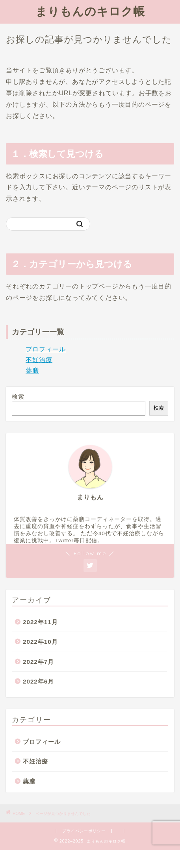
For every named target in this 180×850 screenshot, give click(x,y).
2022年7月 (38, 661)
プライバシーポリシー (84, 831)
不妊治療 (39, 360)
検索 (18, 396)
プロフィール (46, 349)
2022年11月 (40, 622)
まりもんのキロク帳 (90, 11)
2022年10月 (40, 641)
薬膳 (32, 370)
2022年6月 (38, 681)
